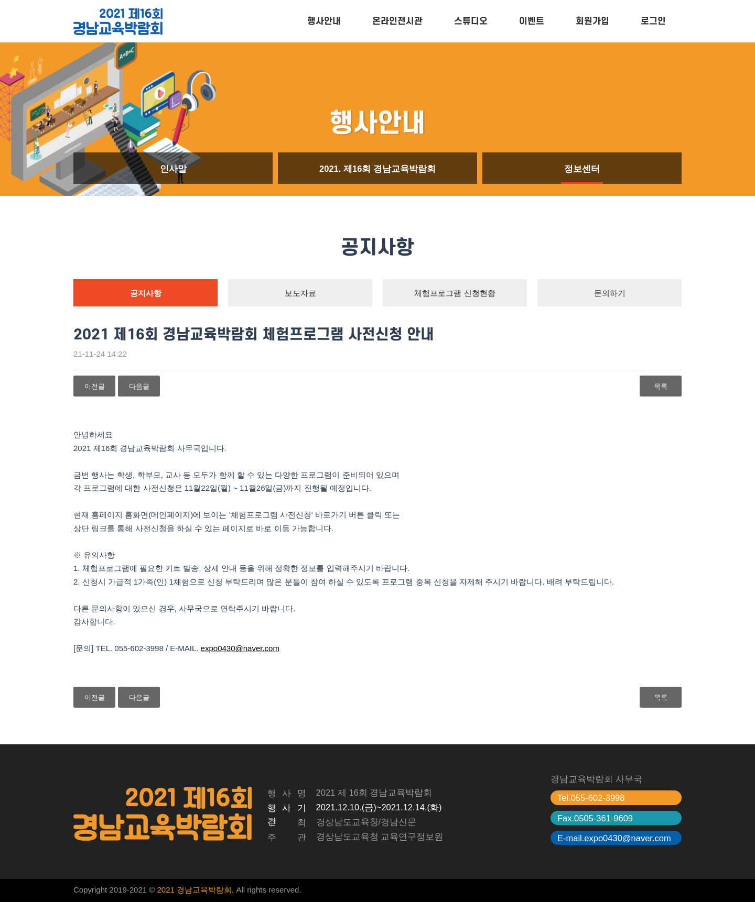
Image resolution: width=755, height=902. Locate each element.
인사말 (173, 168)
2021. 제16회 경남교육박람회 (377, 168)
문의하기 (609, 293)
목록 (660, 386)
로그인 (653, 21)
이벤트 (531, 21)
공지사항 (145, 293)
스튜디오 (471, 21)
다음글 (139, 386)
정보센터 (582, 168)
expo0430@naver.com (240, 648)
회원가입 (592, 21)
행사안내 (324, 21)
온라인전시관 (397, 21)
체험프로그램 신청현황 (454, 293)
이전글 (94, 386)
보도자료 (300, 293)
